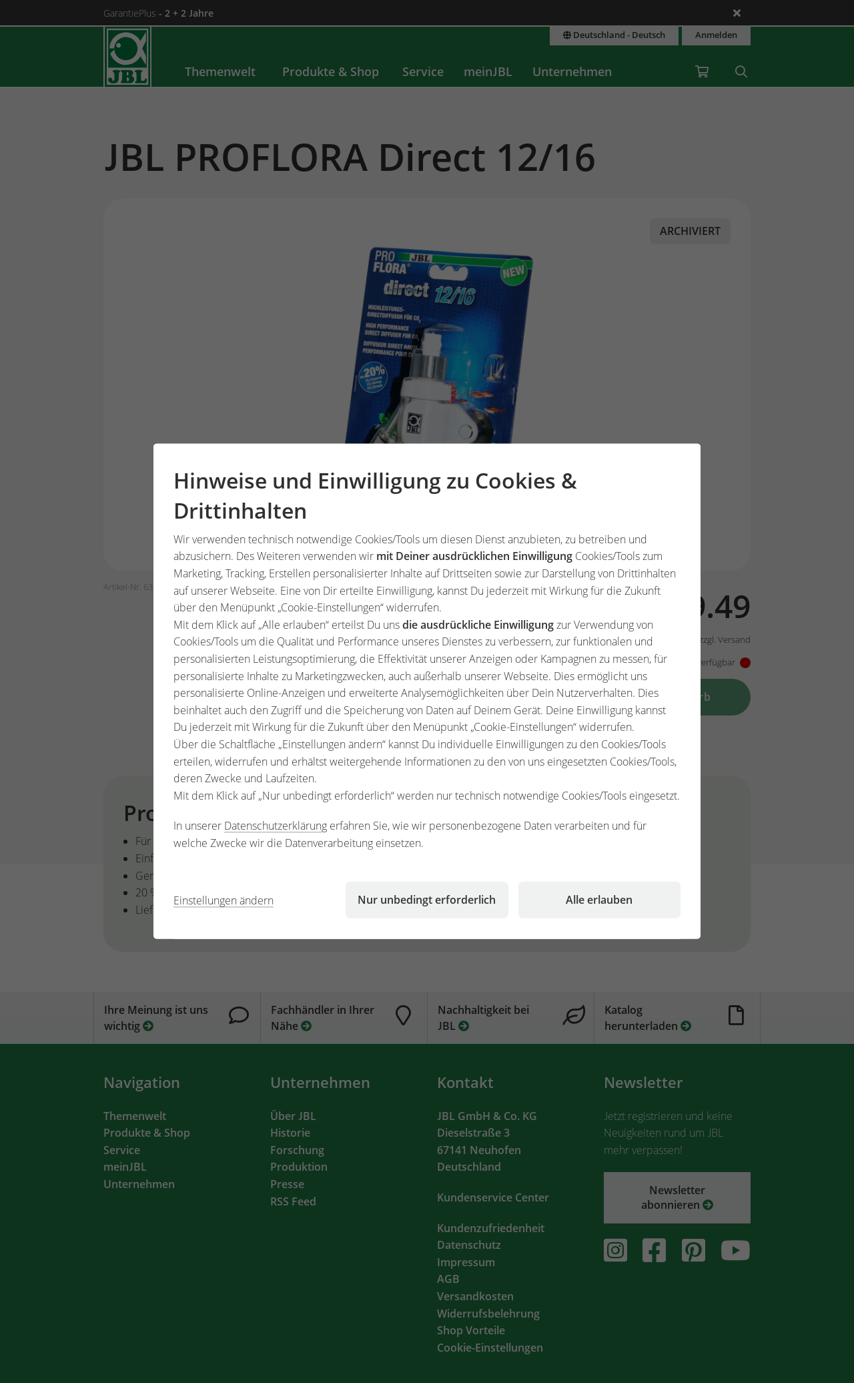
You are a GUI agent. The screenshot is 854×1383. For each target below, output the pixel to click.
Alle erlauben (599, 899)
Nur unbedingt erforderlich (427, 899)
